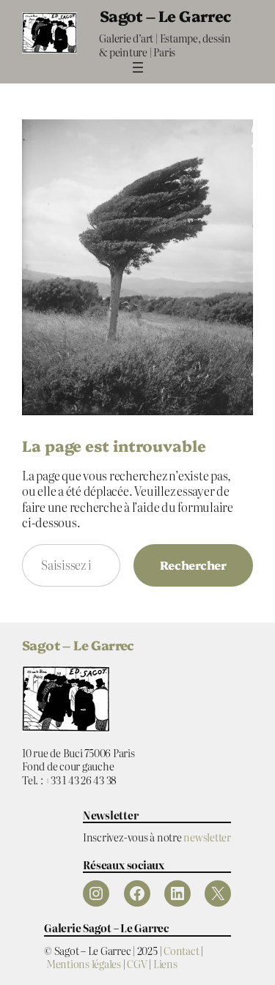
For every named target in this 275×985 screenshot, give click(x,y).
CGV (137, 963)
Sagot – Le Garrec (165, 15)
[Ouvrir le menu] (138, 67)
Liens (165, 963)
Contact (181, 950)
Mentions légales (83, 963)
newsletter (207, 836)
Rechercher (193, 565)
